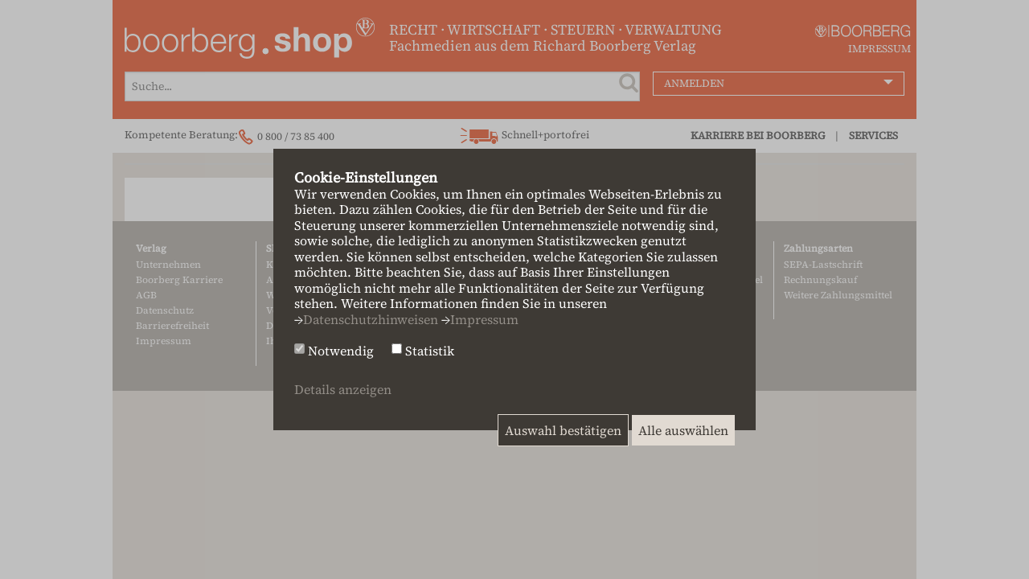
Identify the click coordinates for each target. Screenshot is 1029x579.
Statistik (429, 351)
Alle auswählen (683, 430)
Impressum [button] (484, 319)
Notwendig (341, 351)
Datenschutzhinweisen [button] (370, 319)
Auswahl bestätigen (563, 430)
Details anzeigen (343, 389)
